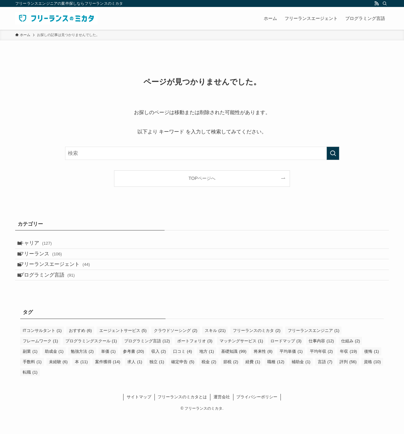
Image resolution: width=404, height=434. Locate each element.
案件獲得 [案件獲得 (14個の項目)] (107, 379)
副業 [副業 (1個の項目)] (30, 368)
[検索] (385, 3)
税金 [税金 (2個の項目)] (209, 379)
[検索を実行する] (333, 153)
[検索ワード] (202, 153)
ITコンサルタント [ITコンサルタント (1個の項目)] (42, 347)
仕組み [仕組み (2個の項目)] (350, 358)
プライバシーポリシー (256, 414)
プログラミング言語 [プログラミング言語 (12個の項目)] (147, 358)
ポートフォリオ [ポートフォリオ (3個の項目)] (195, 358)
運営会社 (222, 414)
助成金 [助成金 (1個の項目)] (54, 368)
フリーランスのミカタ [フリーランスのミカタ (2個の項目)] (256, 347)
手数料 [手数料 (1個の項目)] (32, 379)
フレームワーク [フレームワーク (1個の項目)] (40, 358)
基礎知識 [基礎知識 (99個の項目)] (233, 368)
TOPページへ (202, 178)
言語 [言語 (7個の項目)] (325, 379)
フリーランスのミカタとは (182, 414)
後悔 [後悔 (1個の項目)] (371, 368)
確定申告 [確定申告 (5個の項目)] (182, 379)
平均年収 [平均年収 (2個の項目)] (321, 368)
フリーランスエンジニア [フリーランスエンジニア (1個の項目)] (314, 347)
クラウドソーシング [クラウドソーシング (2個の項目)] (175, 347)
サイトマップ (139, 414)
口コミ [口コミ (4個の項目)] (182, 368)
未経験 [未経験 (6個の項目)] (58, 379)
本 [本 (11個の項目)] (81, 379)
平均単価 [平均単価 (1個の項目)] (291, 368)
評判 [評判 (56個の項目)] (348, 379)
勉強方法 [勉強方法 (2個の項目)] (82, 368)
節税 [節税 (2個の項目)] (230, 379)
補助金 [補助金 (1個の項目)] (301, 379)
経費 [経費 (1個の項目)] (252, 379)
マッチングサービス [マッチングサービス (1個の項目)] (241, 358)
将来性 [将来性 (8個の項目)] (263, 368)
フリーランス (45, 260)
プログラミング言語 (52, 290)
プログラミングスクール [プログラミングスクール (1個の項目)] (91, 358)
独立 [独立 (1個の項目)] (156, 379)
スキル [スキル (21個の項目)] (215, 347)
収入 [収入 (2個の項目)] (158, 368)
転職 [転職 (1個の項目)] (30, 389)
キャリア (40, 245)
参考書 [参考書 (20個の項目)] (133, 368)
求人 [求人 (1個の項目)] (134, 379)
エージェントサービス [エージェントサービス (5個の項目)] (123, 347)
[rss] (376, 3)
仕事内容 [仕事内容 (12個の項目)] (321, 358)
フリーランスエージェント (59, 275)
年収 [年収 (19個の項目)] (348, 368)
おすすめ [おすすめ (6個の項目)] (80, 347)
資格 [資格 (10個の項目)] (372, 379)
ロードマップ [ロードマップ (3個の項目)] (286, 358)
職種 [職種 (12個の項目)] (275, 379)
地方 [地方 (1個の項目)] (206, 368)
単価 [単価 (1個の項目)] (108, 368)
